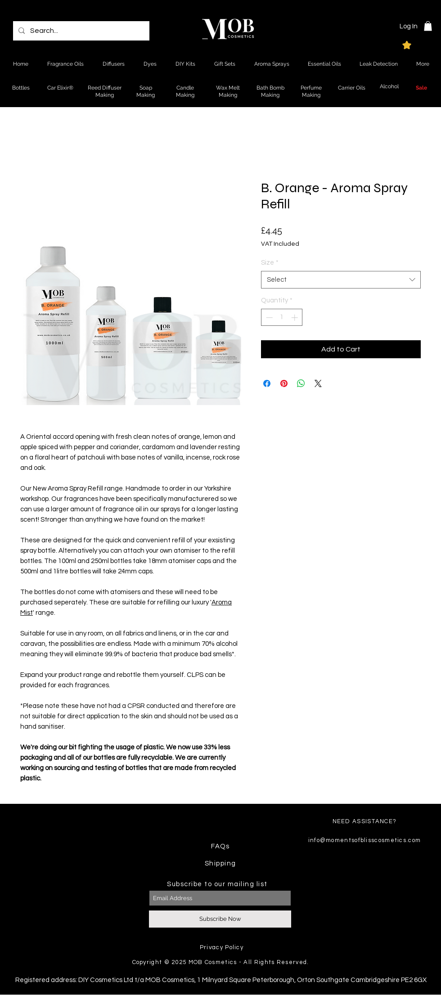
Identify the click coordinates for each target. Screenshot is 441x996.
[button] (428, 26)
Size (270, 262)
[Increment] (295, 317)
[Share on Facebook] (266, 383)
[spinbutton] (281, 317)
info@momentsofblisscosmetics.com (364, 840)
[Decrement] (268, 317)
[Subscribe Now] (220, 919)
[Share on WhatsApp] (301, 383)
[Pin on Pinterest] (284, 383)
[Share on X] (318, 383)
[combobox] (341, 279)
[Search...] (80, 31)
